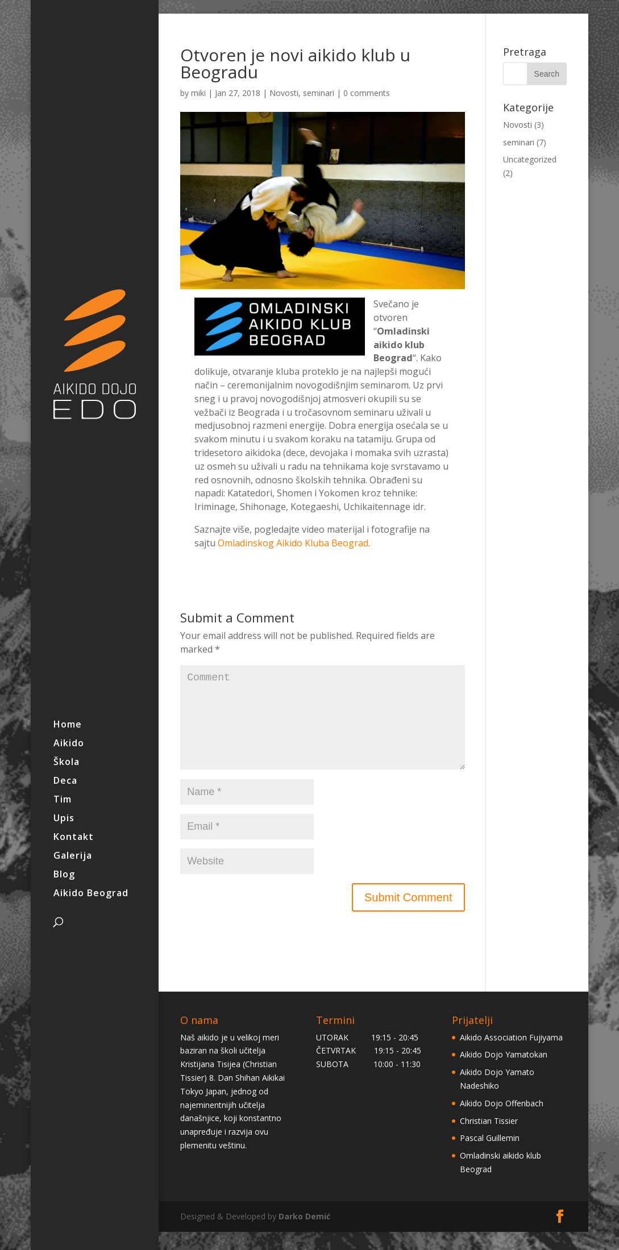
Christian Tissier (489, 1139)
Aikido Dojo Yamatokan (503, 1072)
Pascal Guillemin (490, 1156)
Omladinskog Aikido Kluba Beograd (293, 543)
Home (67, 725)
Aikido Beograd (90, 894)
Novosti (283, 92)
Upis (63, 819)
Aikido (68, 744)
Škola (66, 763)
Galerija (72, 856)
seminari (318, 92)
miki (198, 92)
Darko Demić (304, 1234)
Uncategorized (529, 159)
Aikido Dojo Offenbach (501, 1121)
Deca (65, 781)
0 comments (366, 92)
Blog (64, 875)
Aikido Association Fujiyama (511, 1055)
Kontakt (73, 838)
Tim (62, 800)
